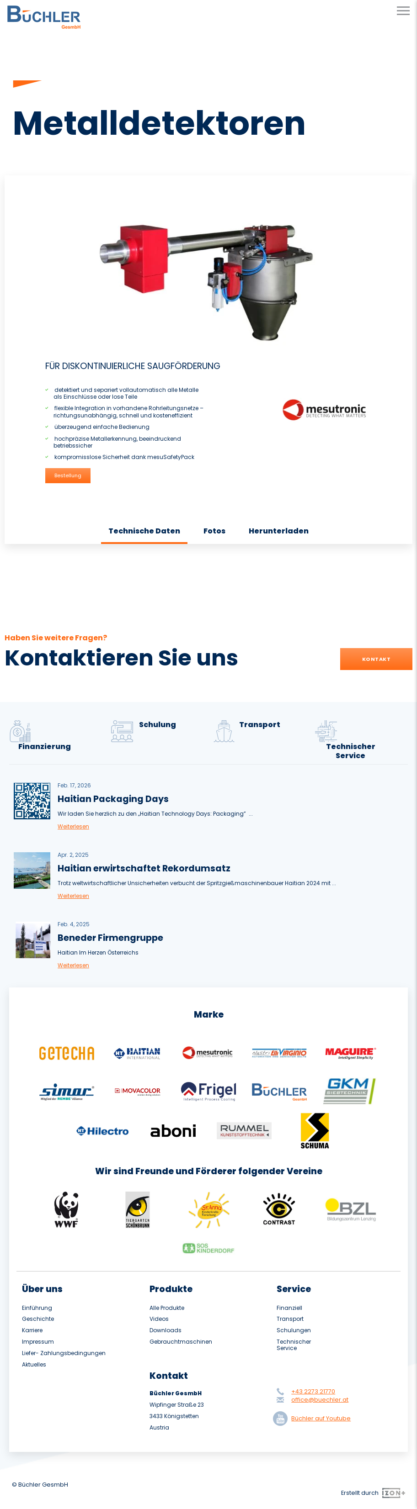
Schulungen (294, 1330)
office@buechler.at (319, 1399)
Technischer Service (294, 1345)
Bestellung (67, 475)
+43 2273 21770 (313, 1391)
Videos (159, 1319)
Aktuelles (34, 1364)
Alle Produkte (167, 1308)
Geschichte (38, 1319)
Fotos (214, 531)
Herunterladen (279, 531)
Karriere (32, 1330)
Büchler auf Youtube (314, 1418)
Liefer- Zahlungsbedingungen (64, 1353)
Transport (290, 1319)
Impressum (38, 1342)
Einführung (37, 1308)
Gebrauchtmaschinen (181, 1342)
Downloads (166, 1330)
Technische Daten (144, 531)
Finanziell (289, 1308)
